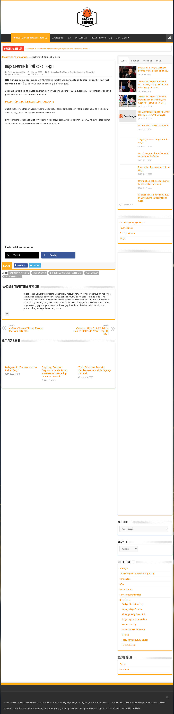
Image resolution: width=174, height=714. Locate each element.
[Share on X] (22, 255)
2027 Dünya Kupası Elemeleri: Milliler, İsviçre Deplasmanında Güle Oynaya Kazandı (153, 84)
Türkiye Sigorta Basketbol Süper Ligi (30, 37)
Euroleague (57, 37)
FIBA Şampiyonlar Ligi (101, 37)
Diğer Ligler (121, 37)
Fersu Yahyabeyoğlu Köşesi (132, 222)
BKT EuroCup (81, 37)
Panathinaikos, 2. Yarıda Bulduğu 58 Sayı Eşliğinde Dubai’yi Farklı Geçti (153, 197)
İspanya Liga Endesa (132, 609)
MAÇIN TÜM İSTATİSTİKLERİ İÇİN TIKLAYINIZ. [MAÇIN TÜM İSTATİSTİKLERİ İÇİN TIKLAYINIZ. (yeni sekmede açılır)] (29, 101)
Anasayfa (7, 37)
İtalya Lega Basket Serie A (134, 619)
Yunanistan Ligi (129, 624)
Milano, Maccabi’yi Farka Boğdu (153, 125)
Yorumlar (147, 60)
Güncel (123, 60)
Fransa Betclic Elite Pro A (133, 629)
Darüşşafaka (21, 57)
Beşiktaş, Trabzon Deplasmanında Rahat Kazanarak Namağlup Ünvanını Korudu (54, 372)
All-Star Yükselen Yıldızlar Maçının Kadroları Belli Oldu (25, 328)
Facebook (124, 669)
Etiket (158, 60)
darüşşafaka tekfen (19, 273)
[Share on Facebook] (58, 255)
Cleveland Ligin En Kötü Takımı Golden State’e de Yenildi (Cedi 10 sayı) (91, 330)
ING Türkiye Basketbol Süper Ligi (65, 273)
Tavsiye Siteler (126, 228)
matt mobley (92, 273)
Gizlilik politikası (127, 233)
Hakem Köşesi (128, 645)
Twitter (122, 664)
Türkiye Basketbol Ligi (132, 604)
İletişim (122, 238)
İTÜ (60, 72)
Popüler (135, 60)
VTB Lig (125, 634)
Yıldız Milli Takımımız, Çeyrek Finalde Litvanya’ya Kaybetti (52, 48)
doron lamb (39, 273)
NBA (69, 37)
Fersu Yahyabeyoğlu (16, 72)
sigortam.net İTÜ (13, 277)
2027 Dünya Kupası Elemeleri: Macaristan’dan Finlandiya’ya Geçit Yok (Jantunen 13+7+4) (152, 99)
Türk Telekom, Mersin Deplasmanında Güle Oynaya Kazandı (94, 370)
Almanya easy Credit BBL (134, 614)
